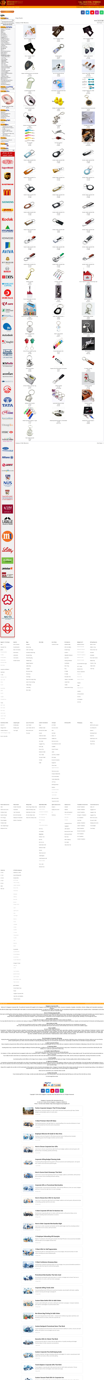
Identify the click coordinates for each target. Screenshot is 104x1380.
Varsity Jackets (3, 653)
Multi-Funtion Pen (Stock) (30, 767)
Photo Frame (54, 731)
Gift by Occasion (93, 641)
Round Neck (3, 675)
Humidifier (53, 718)
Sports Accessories (56, 761)
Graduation (92, 651)
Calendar (66, 765)
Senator (14, 851)
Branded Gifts (16, 815)
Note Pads (67, 784)
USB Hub (79, 685)
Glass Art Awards (16, 647)
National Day (92, 655)
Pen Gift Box (92, 714)
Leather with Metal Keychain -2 (58, 316)
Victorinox (15, 862)
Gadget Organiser (29, 657)
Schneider (15, 849)
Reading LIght (16, 705)
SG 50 (14, 880)
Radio (78, 673)
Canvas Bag (28, 645)
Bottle (2, 821)
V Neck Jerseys (3, 683)
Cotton (2, 671)
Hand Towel (3, 693)
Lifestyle (54, 701)
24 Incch (2, 815)
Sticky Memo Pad (68, 790)
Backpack (27, 643)
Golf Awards (15, 649)
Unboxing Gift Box (55, 745)
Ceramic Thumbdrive (81, 763)
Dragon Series (16, 834)
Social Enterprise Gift (43, 800)
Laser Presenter (30, 701)
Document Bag (29, 651)
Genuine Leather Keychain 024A (88, 194)
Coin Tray (3, 58)
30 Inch (2, 819)
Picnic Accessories (55, 736)
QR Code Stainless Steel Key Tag (29, 385)
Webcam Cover (4, 76)
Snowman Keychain (88, 385)
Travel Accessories (94, 761)
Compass (53, 763)
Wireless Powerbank (17, 772)
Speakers (79, 677)
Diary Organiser (68, 768)
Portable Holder (3, 774)
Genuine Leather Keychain (88, 142)
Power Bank (16, 761)
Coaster (40, 709)
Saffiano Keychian (58, 385)
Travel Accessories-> (6, 81)
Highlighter (67, 776)
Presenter (28, 709)
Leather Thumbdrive (81, 776)
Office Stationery (68, 786)
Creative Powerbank (17, 763)
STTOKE (15, 854)
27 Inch (2, 817)
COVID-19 (2, 703)
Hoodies (2, 651)
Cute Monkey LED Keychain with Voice (58, 90)
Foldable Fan (54, 712)
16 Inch (2, 811)
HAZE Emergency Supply (5, 709)
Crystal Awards (16, 645)
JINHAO (14, 833)
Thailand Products (16, 902)
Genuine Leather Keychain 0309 (58, 229)
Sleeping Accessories (94, 774)
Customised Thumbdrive (43, 767)
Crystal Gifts (15, 866)
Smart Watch (54, 753)
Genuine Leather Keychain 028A (88, 212)
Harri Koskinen (16, 883)
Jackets (2, 647)
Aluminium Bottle (67, 643)
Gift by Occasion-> (5, 38)
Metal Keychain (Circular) (29, 333)
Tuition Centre (92, 658)
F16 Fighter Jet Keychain (88, 125)
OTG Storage (3, 770)
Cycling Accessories (55, 765)
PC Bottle (66, 662)
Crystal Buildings (16, 870)
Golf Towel (3, 691)
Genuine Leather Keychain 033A (88, 229)
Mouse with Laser (29, 707)
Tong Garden (16, 856)
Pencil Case (28, 664)
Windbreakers (3, 655)
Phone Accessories (5, 761)
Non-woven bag (29, 662)
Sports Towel (3, 695)
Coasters (66, 649)
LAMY (14, 837)
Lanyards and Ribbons (5, 661)
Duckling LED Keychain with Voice (58, 108)
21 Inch (2, 813)
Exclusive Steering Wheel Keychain (29, 125)
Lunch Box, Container (56, 724)
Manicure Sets (4, 62)
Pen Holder (67, 788)
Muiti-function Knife (6, 66)
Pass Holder (41, 724)
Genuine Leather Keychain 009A (88, 160)
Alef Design (15, 817)
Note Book (66, 770)
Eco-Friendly (4, 59)
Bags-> (2, 32)
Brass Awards (16, 643)
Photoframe (15, 825)
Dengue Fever (3, 705)
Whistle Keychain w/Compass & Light (30, 420)
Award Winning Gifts (17, 813)
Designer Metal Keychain (29, 108)
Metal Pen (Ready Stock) (30, 765)
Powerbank (15, 765)
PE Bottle (66, 664)
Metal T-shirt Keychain (58, 333)
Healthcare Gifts (4, 701)
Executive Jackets (4, 649)
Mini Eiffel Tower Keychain (88, 333)
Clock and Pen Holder (43, 707)
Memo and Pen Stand (69, 780)
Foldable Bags (29, 655)
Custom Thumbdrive (81, 767)
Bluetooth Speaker (80, 655)
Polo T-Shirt (3, 669)
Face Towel (3, 689)
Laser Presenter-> (5, 43)
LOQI (14, 841)
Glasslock (15, 831)
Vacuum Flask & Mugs (69, 674)
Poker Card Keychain (30, 368)
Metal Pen (92, 710)
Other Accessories (93, 770)
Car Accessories (55, 705)
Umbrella (3, 809)
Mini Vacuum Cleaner (68, 782)
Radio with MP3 (80, 675)
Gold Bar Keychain (29, 281)
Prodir (14, 847)
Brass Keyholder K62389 (88, 38)
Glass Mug (67, 658)
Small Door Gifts (10, 7)
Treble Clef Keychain (88, 403)
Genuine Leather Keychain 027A (58, 212)
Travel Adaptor (93, 776)
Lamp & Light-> (4, 41)
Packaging (3, 48)
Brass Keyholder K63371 (30, 56)
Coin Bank (53, 709)
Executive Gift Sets (68, 775)
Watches (53, 747)
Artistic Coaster (42, 765)
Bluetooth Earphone (81, 647)
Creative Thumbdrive (81, 765)
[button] (79, 7)
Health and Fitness (4, 707)
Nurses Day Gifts (4, 711)
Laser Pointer (28, 703)
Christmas (92, 649)
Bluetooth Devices (80, 643)
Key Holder (41, 714)
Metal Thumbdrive (80, 778)
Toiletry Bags (28, 672)
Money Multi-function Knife (58, 351)
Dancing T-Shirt (3, 667)
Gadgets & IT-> (4, 37)
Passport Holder (42, 726)
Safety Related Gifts (55, 742)
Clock (52, 707)
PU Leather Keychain (88, 368)
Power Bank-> (4, 52)
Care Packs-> (4, 34)
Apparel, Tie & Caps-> (6, 29)
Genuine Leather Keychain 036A (30, 246)
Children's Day (93, 645)
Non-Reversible (3, 657)
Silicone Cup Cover (5, 70)
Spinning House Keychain (30, 403)
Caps (2, 643)
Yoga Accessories (55, 757)
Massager (54, 726)
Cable (2, 763)
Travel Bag (28, 674)
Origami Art (54, 730)
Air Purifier (54, 703)
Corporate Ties (3, 645)
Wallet (40, 730)
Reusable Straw (68, 666)
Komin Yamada (16, 886)
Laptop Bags (28, 658)
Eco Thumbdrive (80, 770)
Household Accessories (56, 716)
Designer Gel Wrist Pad (7, 106)
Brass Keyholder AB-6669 (58, 38)
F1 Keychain (58, 125)
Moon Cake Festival (93, 653)
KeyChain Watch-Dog (58, 299)
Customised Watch (55, 749)
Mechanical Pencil (93, 709)
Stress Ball (4, 74)
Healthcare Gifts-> (5, 40)
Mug (65, 660)
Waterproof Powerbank (17, 770)
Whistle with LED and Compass (88, 420)
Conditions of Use (5, 116)
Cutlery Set (54, 710)
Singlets (2, 681)
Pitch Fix (14, 845)
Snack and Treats (55, 643)
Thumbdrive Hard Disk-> (7, 80)
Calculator (66, 763)
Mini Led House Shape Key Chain (29, 351)
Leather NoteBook (16, 821)
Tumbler (66, 672)
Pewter (14, 896)
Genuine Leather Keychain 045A (58, 264)
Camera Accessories (4, 765)
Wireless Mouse (80, 669)
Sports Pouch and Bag (30, 670)
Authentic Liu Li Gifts (17, 811)
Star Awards (15, 653)
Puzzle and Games (55, 740)
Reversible (3, 658)
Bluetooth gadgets (80, 649)
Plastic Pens (92, 716)
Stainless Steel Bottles (69, 668)
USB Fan (79, 681)
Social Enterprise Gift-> (7, 73)
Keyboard (79, 665)
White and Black (42, 801)
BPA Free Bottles (68, 645)
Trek (14, 860)
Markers (91, 707)
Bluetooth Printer (80, 653)
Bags (27, 641)
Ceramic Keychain (58, 56)
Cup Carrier (67, 653)
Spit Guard (3, 663)
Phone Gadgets (4, 772)
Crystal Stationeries (17, 874)
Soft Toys (54, 743)
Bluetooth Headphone (81, 651)
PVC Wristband (42, 772)
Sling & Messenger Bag (31, 668)
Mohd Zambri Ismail (17, 888)
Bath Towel (3, 687)
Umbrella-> (4, 83)
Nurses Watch (54, 751)
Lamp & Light (16, 701)
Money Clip (41, 718)
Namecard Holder (5, 67)
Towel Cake (3, 697)
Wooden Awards (16, 655)
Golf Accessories (55, 714)
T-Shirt (2, 665)
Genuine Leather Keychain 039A (88, 246)
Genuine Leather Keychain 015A (58, 177)
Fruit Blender (67, 657)
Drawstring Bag (29, 653)
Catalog (4, 7)
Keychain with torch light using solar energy (29, 316)
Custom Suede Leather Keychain (88, 73)
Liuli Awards (15, 651)
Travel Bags (92, 778)
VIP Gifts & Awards (17, 809)
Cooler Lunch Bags (29, 647)
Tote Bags (15, 843)
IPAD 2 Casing (16, 819)
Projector (79, 671)
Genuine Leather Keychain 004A (30, 160)
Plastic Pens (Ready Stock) (31, 770)
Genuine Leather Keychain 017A (88, 177)
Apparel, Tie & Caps (5, 641)
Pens (91, 701)
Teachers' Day (93, 657)
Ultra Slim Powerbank (17, 768)
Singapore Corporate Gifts (18, 898)
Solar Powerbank (16, 767)
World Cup (54, 768)
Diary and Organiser (68, 767)
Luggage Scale (93, 767)
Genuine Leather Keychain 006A (58, 160)
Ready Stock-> (4, 54)
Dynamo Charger (4, 768)
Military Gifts (4, 47)
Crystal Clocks (16, 872)
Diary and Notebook (42, 712)
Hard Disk (79, 772)
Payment (3, 112)
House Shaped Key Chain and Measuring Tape (88, 281)
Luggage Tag (41, 716)
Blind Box (3, 33)
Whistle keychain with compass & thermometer (58, 420)
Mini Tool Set (4, 65)
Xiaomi (14, 864)
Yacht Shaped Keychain (29, 437)
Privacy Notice (4, 115)
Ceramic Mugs (67, 647)
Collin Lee (15, 878)
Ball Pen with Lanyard (94, 703)
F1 (52, 767)
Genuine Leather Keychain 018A (30, 194)
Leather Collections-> (6, 44)
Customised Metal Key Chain (29, 90)
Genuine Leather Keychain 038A (58, 246)
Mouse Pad (79, 667)
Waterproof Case (4, 778)
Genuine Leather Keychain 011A (30, 177)
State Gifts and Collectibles (18, 900)
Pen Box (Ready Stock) (30, 768)
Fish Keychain (29, 142)
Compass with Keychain (88, 56)
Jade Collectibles (16, 892)
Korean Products (55, 720)
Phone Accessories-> (6, 51)
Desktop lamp (16, 703)
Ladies (53, 722)
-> (6, 55)
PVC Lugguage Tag (43, 768)
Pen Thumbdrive (80, 784)
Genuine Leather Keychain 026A (30, 212)
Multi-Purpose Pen (93, 712)
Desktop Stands (4, 767)
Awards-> (3, 30)
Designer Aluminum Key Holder (88, 90)
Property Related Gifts (56, 738)
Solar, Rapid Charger (4, 776)
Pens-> (2, 50)
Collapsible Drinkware (69, 651)
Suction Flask (67, 670)
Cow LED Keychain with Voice (58, 73)
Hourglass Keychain (58, 281)
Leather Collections (43, 701)
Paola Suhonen (16, 890)
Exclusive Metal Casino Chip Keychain (88, 108)
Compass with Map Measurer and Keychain (29, 73)
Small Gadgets (4, 72)
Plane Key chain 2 (88, 351)
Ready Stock (28, 761)
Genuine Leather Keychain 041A (30, 264)
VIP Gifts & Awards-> (6, 84)
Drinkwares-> (4, 36)
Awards (15, 641)
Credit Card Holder (42, 710)
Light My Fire (15, 839)
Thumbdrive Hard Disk (82, 761)
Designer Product (16, 876)
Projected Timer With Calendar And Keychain (58, 368)
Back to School (92, 643)
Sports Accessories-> (6, 77)
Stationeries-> (4, 79)
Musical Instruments (56, 728)
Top (1, 7)
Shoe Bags (28, 666)
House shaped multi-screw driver (29, 299)
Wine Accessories (55, 755)
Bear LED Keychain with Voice (29, 38)
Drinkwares (67, 641)
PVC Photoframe (42, 770)
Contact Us (3, 118)
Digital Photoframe (55, 733)
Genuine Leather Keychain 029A (30, 229)
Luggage (28, 660)
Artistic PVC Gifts (42, 763)
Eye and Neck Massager (82, 657)
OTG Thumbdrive (80, 782)
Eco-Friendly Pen (93, 705)
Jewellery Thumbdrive (81, 774)
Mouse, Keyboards (81, 663)
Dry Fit (2, 673)
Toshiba (15, 858)
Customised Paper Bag (30, 649)
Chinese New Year (93, 647)
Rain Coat (2, 823)
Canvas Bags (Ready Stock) (31, 763)
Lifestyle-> (3, 45)
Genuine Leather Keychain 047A (88, 264)
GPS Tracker (79, 659)
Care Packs (54, 641)
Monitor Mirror (80, 661)
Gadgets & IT (80, 641)
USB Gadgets (79, 683)
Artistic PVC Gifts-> (5, 56)
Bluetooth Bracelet (80, 645)
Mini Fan (3, 63)
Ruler (40, 774)
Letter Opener (67, 778)
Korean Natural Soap (17, 894)
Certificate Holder (42, 705)
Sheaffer (15, 853)
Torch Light (15, 707)
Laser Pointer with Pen (30, 705)
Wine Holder (28, 676)
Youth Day (92, 660)
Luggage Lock (93, 765)
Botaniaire (15, 827)
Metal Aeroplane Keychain (88, 316)
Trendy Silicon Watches (43, 776)
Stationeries (67, 761)
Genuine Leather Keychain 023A (58, 194)
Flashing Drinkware (68, 655)
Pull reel (3, 69)
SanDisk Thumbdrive (81, 786)
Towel (2, 685)
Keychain (17, 7)
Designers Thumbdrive (81, 768)
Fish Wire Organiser (58, 142)
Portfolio (40, 728)
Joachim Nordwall (16, 884)
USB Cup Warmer (80, 679)
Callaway (15, 829)
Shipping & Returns (5, 113)
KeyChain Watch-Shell (88, 299)
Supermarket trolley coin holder (58, 403)
